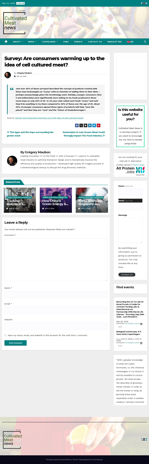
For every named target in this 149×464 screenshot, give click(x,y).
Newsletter (114, 42)
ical (126, 323)
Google (130, 323)
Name (8, 288)
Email (8, 304)
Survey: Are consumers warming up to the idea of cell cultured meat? (49, 118)
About (17, 42)
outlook (136, 323)
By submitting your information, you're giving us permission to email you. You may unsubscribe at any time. (129, 257)
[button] (145, 41)
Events (78, 42)
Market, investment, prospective (19, 197)
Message (122, 215)
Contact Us (95, 42)
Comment (10, 235)
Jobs (66, 42)
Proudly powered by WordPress (59, 460)
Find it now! (138, 165)
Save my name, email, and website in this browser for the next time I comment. (48, 335)
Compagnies (49, 42)
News (31, 42)
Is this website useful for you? (130, 114)
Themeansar (98, 460)
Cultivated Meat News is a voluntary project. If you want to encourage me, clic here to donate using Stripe (130, 136)
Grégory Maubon (24, 73)
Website (8, 319)
